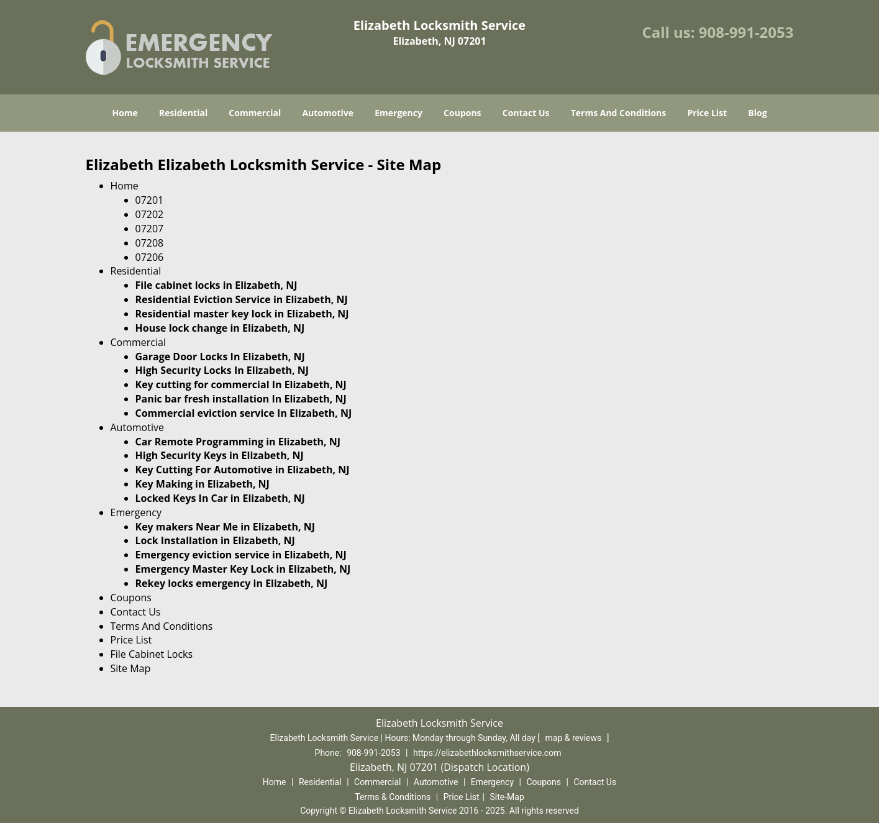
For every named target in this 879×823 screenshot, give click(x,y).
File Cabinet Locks (152, 654)
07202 (149, 214)
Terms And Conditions (619, 113)
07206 (149, 257)
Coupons (462, 113)
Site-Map (507, 797)
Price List (707, 113)
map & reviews (574, 738)
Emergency (398, 113)
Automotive (327, 113)
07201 (149, 200)
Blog (757, 113)
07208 (149, 243)
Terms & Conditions (392, 797)
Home (124, 113)
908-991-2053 (746, 32)
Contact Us (526, 113)
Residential (183, 113)
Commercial (255, 113)
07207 (149, 228)
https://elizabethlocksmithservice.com (487, 753)
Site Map (131, 668)
